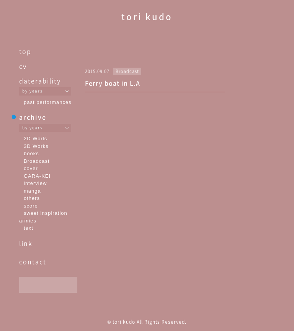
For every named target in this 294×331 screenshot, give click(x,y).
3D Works (36, 146)
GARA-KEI (37, 176)
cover (31, 168)
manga (32, 191)
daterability (40, 80)
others (32, 198)
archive (32, 117)
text (28, 228)
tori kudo (147, 16)
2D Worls (35, 138)
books (31, 153)
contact (32, 261)
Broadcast (37, 161)
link (26, 243)
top (25, 51)
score (31, 206)
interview (35, 183)
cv (23, 66)
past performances (48, 102)
